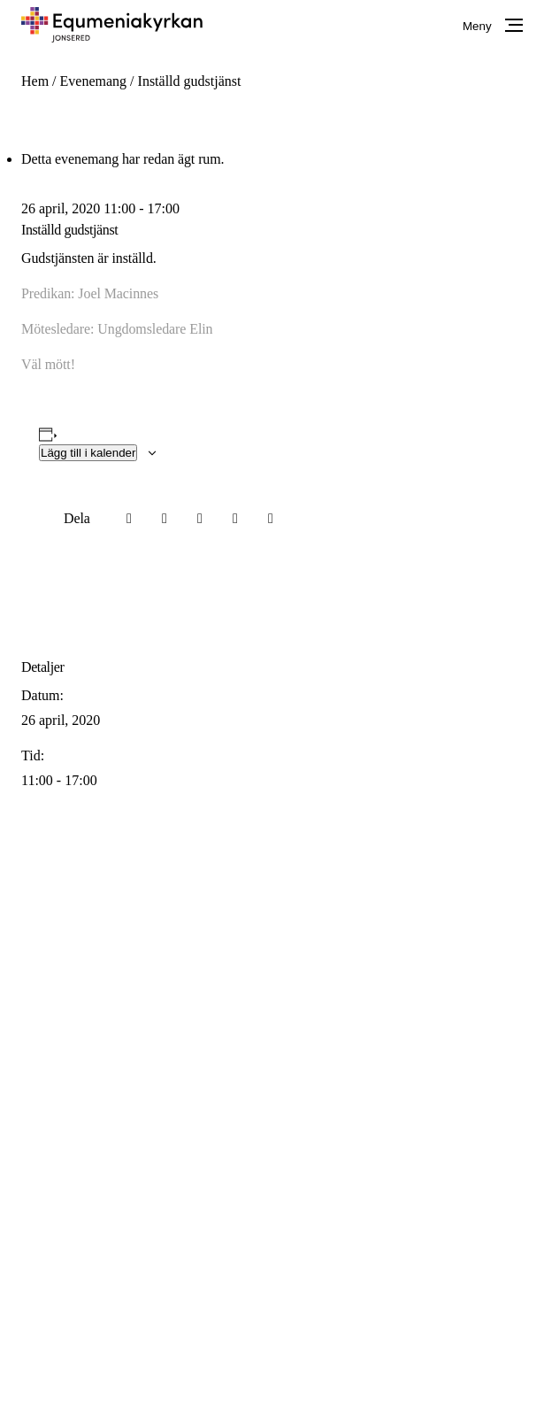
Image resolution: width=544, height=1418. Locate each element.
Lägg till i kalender (88, 452)
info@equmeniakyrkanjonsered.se (314, 1031)
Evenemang (93, 81)
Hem (35, 81)
